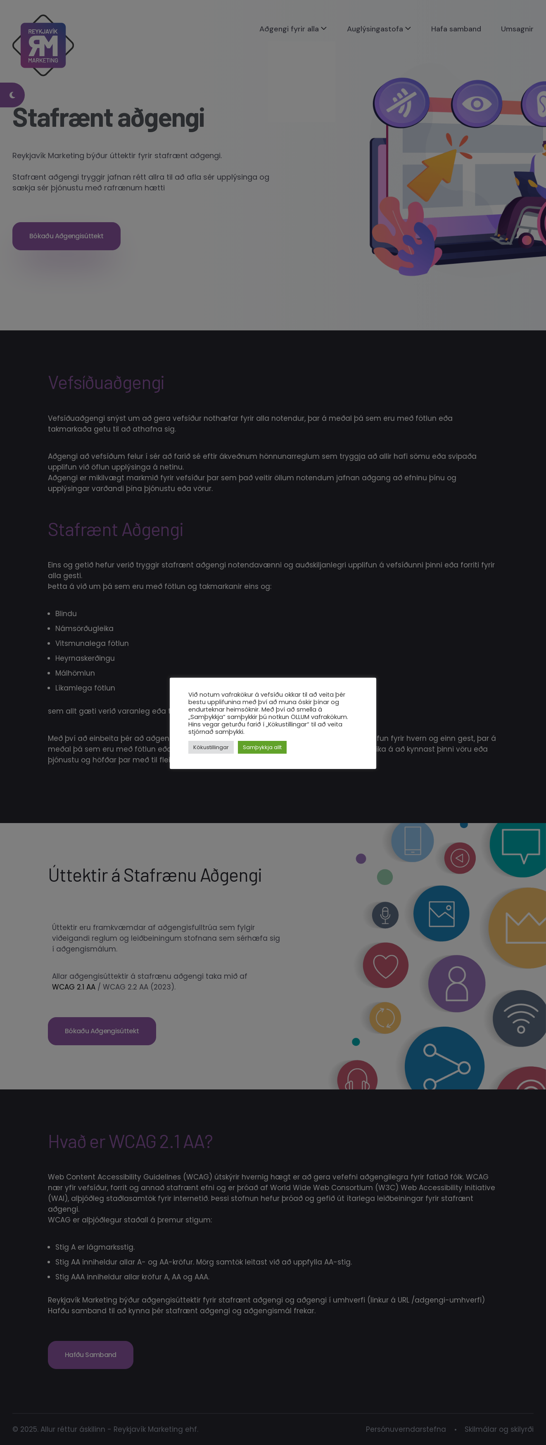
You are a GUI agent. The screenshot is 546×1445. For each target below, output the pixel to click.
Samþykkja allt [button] (262, 747)
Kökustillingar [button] (211, 747)
